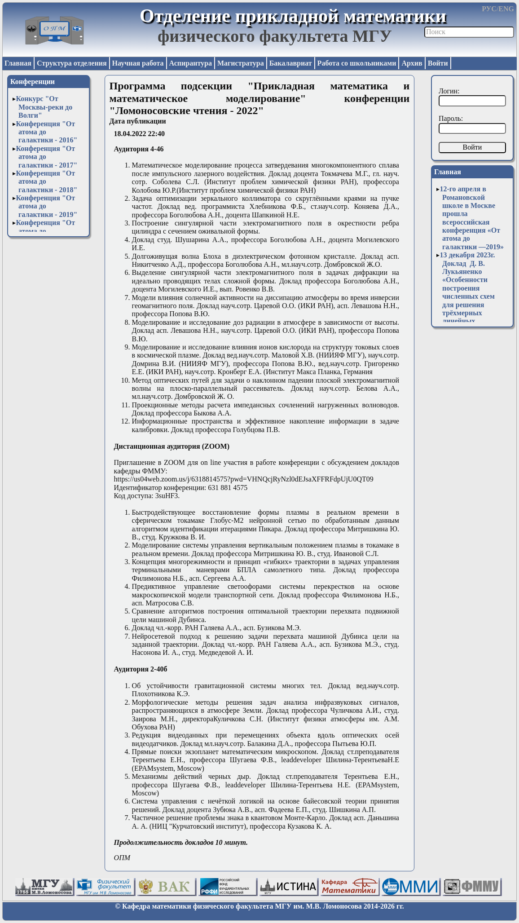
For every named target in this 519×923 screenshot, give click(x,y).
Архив (411, 63)
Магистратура (240, 63)
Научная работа (138, 63)
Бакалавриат (290, 63)
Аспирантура (190, 63)
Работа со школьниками (356, 63)
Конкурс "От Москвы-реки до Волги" (44, 107)
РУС (489, 9)
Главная (17, 63)
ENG (506, 9)
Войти (438, 63)
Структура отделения (72, 63)
